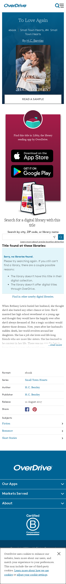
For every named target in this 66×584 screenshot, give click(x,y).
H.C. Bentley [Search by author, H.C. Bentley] (35, 40)
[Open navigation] (59, 5)
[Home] (15, 6)
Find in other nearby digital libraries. (33, 296)
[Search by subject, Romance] (33, 431)
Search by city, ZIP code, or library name (33, 231)
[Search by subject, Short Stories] (33, 438)
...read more (55, 345)
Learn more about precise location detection (42, 241)
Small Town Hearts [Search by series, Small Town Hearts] (36, 380)
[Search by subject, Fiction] (33, 424)
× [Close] (59, 553)
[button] (33, 484)
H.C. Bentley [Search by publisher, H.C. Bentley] (32, 395)
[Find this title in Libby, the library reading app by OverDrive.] (33, 157)
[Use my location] (54, 237)
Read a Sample (33, 99)
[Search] (61, 237)
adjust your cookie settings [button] (32, 575)
